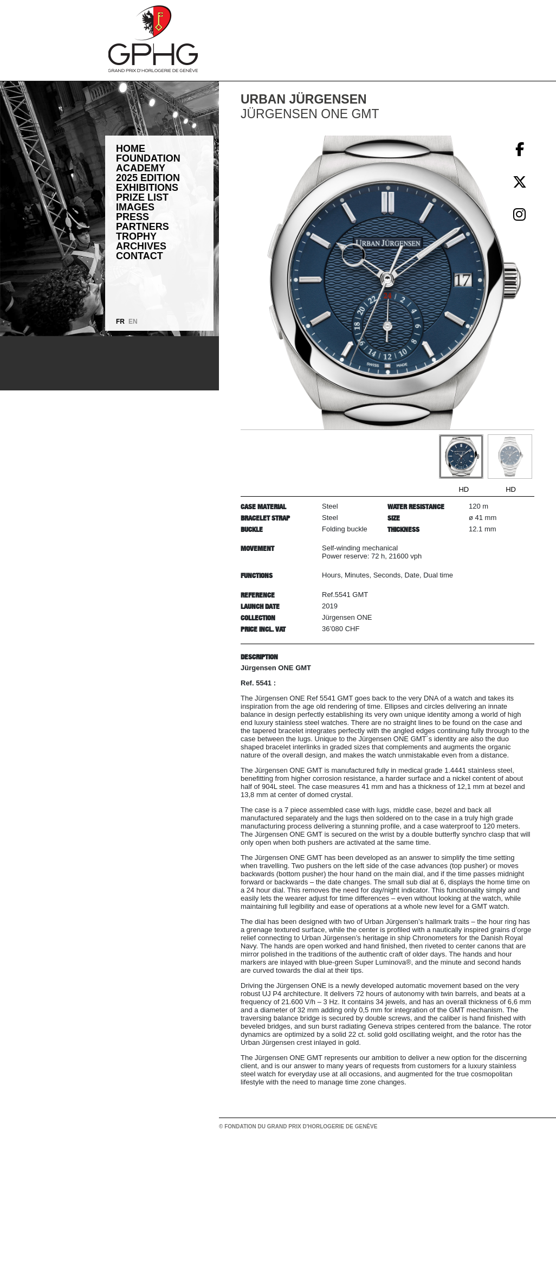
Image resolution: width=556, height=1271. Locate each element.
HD (463, 489)
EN (133, 321)
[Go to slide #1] (461, 456)
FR (120, 321)
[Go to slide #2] (510, 456)
